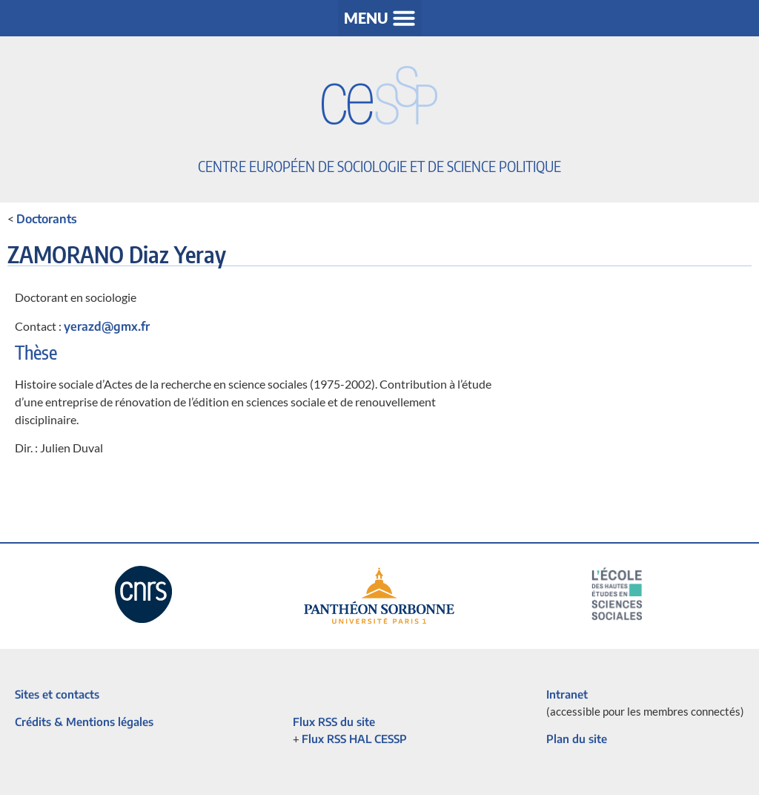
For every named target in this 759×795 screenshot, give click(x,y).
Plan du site (576, 738)
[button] (380, 18)
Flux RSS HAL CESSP (354, 738)
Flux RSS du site (334, 721)
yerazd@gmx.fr (107, 326)
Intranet (567, 694)
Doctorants (46, 218)
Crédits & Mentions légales (84, 721)
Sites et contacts (57, 694)
